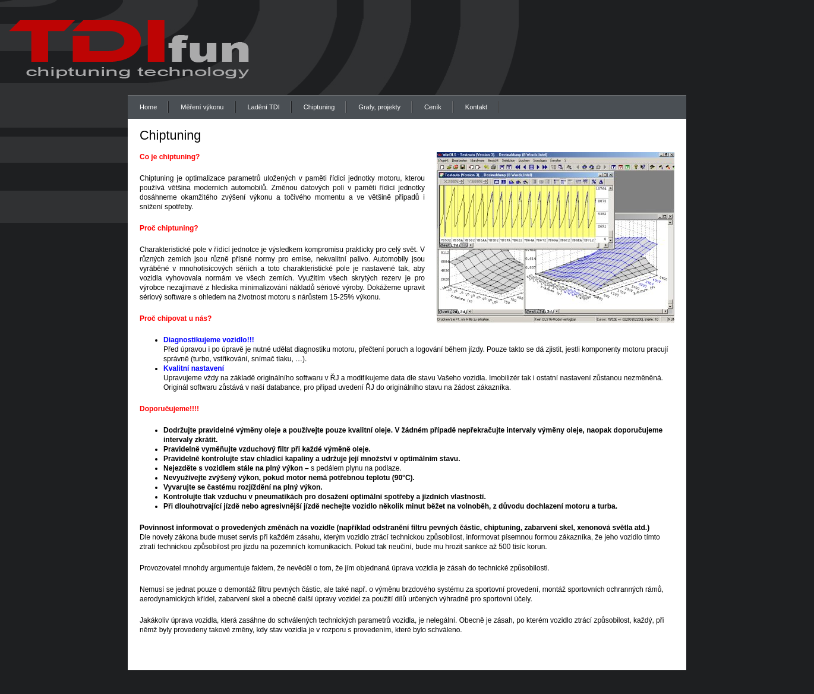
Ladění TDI (264, 107)
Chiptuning (319, 107)
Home (148, 107)
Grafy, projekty (379, 107)
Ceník (432, 107)
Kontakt (476, 107)
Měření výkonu (202, 107)
